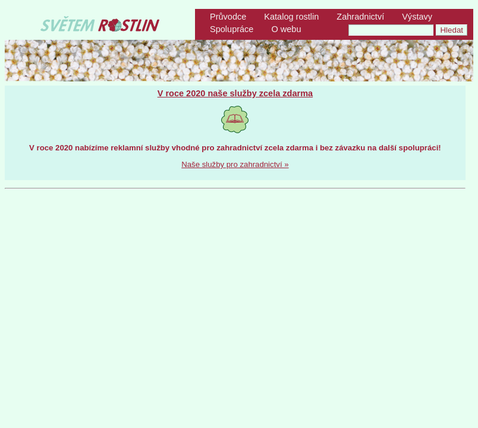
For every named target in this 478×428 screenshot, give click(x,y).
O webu (286, 29)
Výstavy (417, 16)
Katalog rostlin (291, 16)
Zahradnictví (360, 16)
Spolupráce (231, 29)
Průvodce (228, 16)
